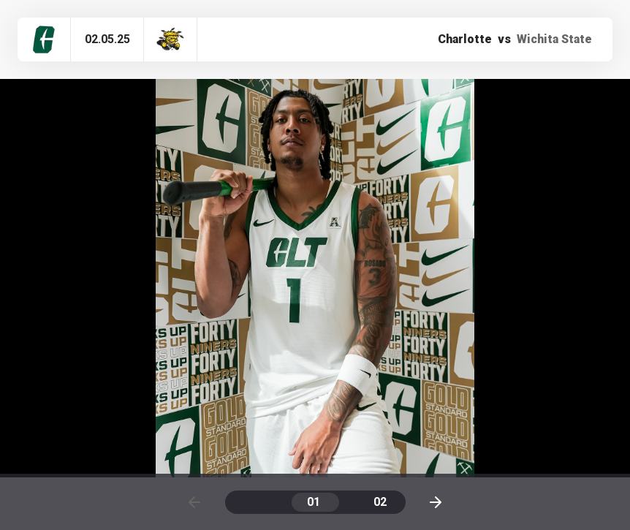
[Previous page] (194, 502)
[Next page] (435, 502)
